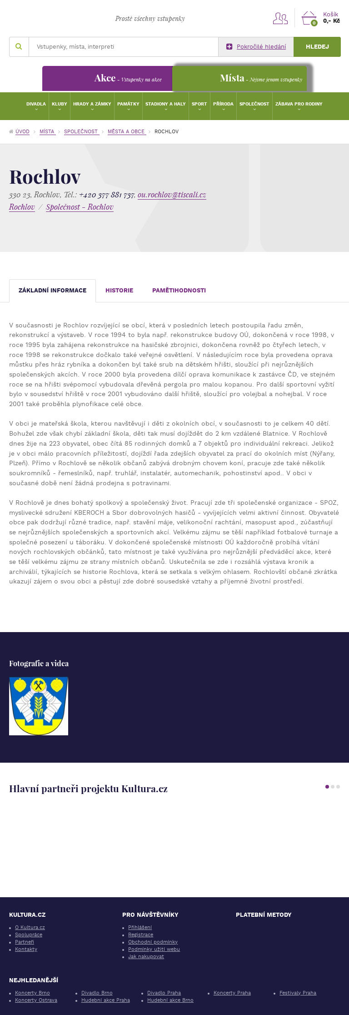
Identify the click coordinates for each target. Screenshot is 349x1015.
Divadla (36, 103)
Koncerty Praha (232, 993)
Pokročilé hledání (256, 46)
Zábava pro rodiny (299, 103)
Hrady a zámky (92, 103)
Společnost (254, 103)
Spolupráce (28, 935)
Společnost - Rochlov (80, 206)
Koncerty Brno (32, 993)
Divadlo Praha (164, 993)
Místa (48, 132)
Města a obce (127, 132)
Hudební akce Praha (105, 1000)
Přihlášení (140, 927)
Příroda (223, 103)
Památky (128, 103)
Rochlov (22, 206)
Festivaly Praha (297, 993)
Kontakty (26, 949)
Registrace (140, 935)
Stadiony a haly (165, 103)
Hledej (317, 46)
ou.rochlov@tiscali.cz (172, 194)
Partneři (24, 942)
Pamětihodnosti (179, 290)
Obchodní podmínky (153, 942)
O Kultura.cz (30, 927)
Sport (199, 103)
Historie (119, 290)
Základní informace (52, 290)
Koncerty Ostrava (36, 1000)
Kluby (59, 103)
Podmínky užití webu (154, 949)
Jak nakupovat (146, 957)
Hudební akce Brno (170, 1000)
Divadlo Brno (97, 993)
